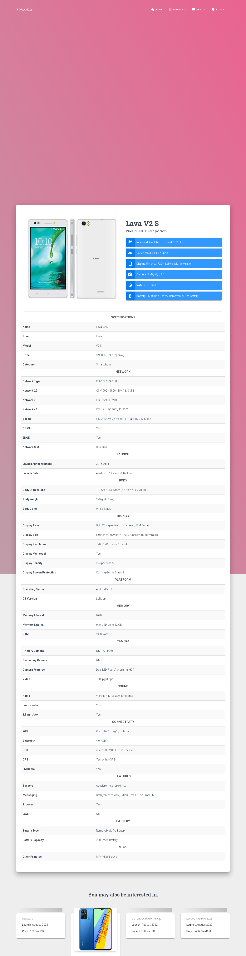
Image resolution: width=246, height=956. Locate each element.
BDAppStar (24, 9)
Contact (219, 10)
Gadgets (176, 10)
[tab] (174, 269)
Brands (198, 10)
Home (156, 10)
